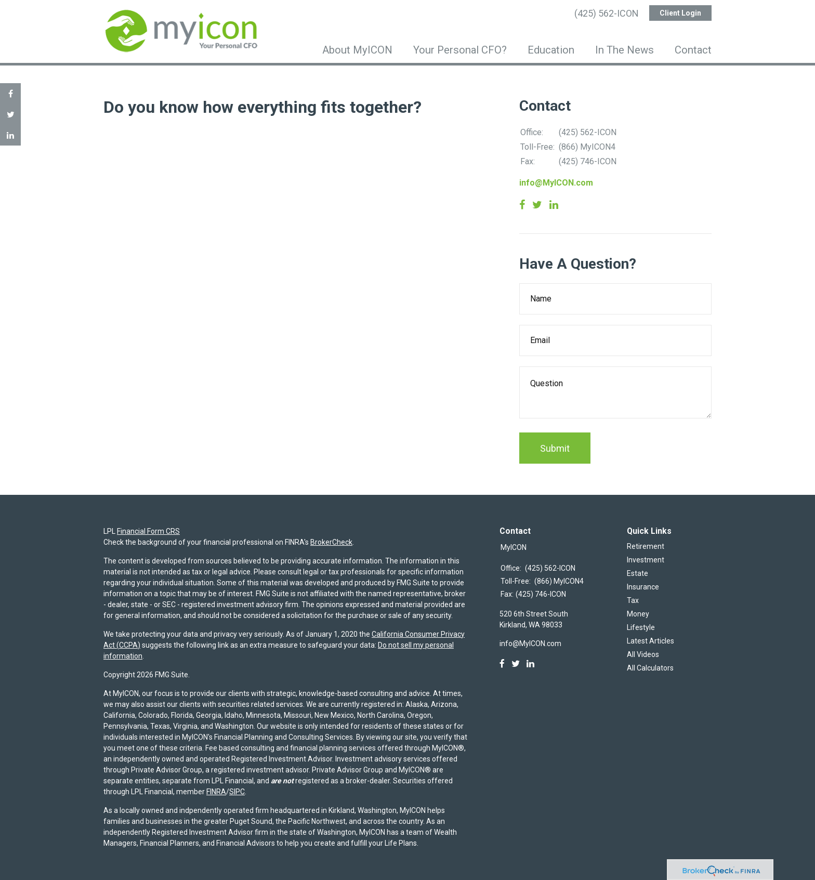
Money (638, 614)
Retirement (645, 546)
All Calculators (650, 668)
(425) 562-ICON (606, 13)
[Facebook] (502, 664)
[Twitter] (515, 664)
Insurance (643, 587)
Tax (633, 600)
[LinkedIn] (530, 664)
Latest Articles (650, 641)
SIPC (237, 791)
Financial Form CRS (148, 531)
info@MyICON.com (556, 183)
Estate (637, 573)
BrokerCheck (331, 542)
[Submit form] (554, 448)
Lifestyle (641, 627)
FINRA (216, 791)
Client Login (680, 13)
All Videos (643, 654)
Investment (645, 560)
